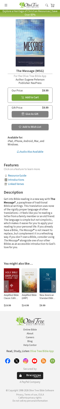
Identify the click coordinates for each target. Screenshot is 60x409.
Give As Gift (30, 114)
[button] (46, 5)
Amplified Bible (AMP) (29, 296)
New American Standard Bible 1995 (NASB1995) (47, 299)
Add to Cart (30, 97)
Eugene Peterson (34, 80)
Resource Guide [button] (17, 176)
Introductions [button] (16, 180)
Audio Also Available (30, 152)
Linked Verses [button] (16, 184)
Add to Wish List (30, 127)
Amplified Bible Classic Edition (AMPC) (11, 298)
